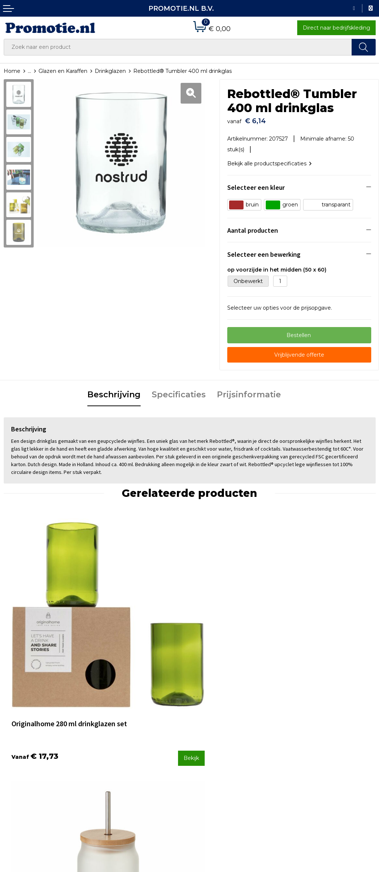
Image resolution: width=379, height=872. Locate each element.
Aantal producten (252, 226)
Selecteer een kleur (256, 183)
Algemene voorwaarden (319, 703)
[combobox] (178, 47)
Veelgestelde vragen (125, 713)
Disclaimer (301, 733)
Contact (203, 703)
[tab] (114, 392)
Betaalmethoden (215, 713)
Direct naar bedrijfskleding (336, 27)
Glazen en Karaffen (62, 71)
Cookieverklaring (309, 713)
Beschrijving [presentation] (114, 391)
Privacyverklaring (310, 723)
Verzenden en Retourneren (228, 723)
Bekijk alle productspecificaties (269, 159)
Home (12, 71)
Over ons (110, 703)
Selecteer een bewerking (264, 250)
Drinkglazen (110, 71)
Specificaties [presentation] (179, 391)
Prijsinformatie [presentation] (249, 391)
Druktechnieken (119, 723)
